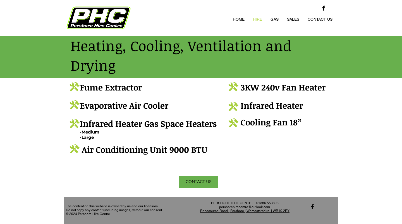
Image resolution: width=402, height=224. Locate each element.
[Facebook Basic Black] (323, 8)
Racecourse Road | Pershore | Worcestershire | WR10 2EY (244, 211)
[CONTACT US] (198, 182)
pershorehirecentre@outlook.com (244, 207)
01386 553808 (267, 203)
